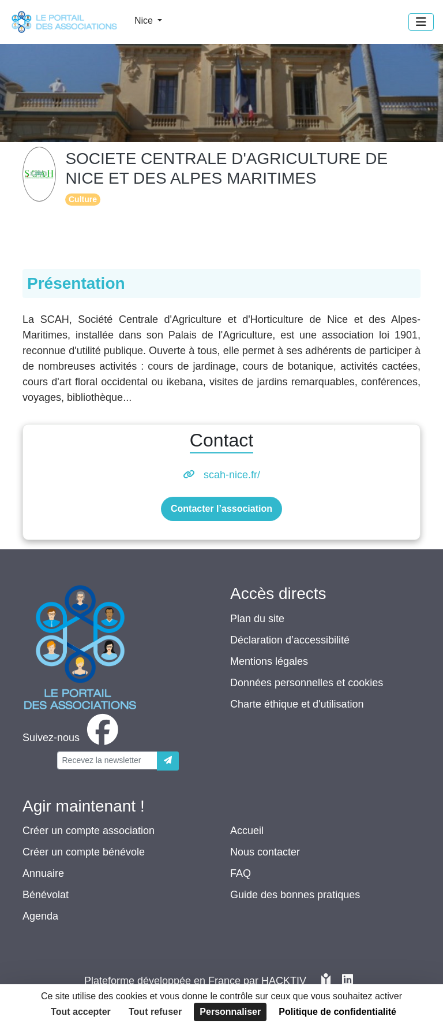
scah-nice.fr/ (232, 475)
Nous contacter (265, 852)
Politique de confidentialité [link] (337, 1012)
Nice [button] (144, 20)
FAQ (240, 873)
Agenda (40, 916)
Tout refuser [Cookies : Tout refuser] (155, 1012)
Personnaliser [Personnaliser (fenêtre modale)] (230, 1012)
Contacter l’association (221, 509)
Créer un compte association (88, 830)
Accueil (247, 830)
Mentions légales (269, 661)
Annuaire (43, 873)
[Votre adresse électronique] (107, 760)
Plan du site (257, 618)
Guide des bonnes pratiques (295, 895)
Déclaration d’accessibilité (290, 640)
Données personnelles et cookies (306, 683)
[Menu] (421, 22)
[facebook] (72, 737)
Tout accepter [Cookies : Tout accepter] (81, 1012)
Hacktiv (283, 981)
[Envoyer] (168, 761)
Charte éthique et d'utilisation (297, 704)
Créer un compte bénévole (83, 852)
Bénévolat (45, 895)
